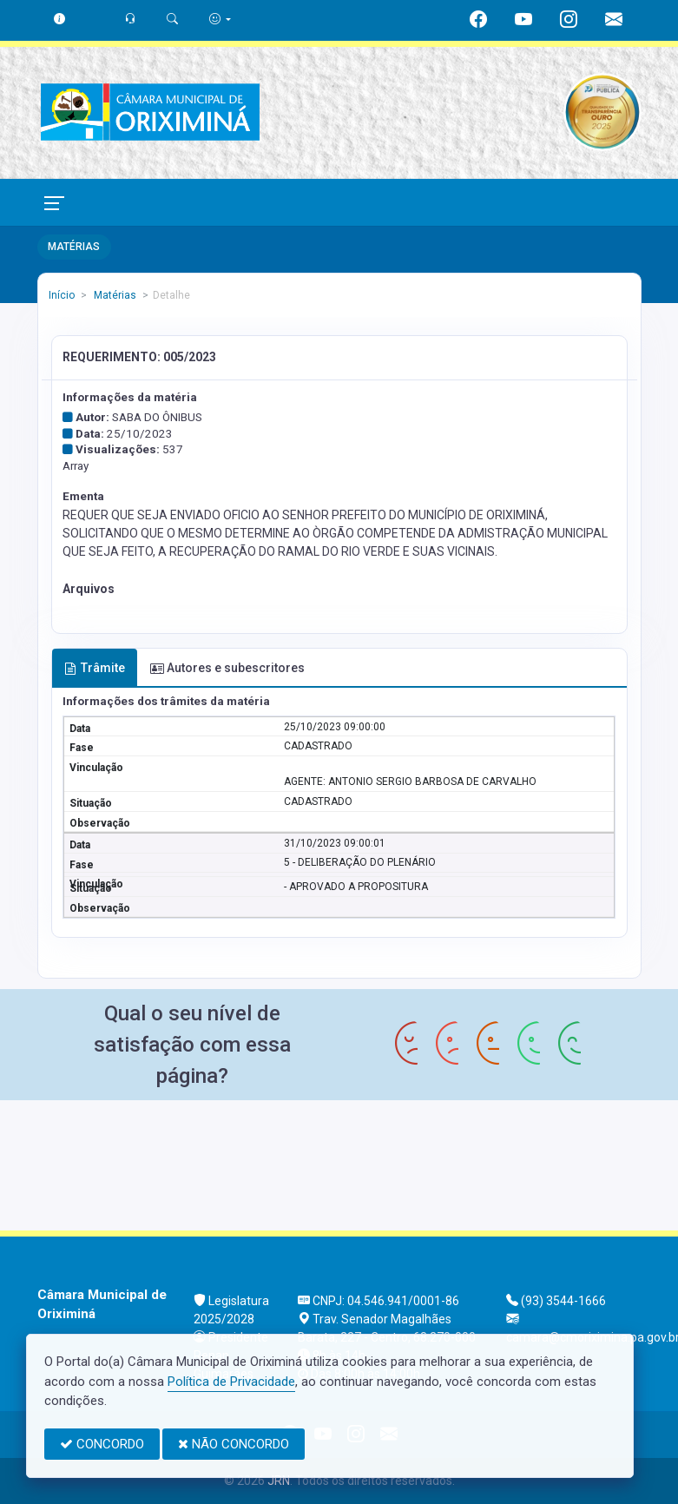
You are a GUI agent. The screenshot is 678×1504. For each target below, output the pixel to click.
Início (62, 295)
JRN (278, 1481)
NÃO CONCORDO (233, 1444)
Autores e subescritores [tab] (227, 668)
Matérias (113, 295)
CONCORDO (102, 1444)
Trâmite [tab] (94, 668)
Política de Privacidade (231, 1381)
